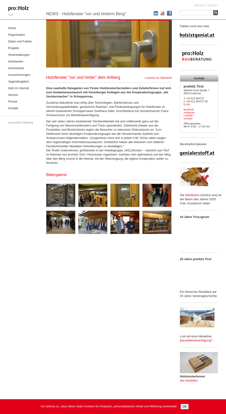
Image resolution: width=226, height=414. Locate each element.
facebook (189, 109)
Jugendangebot (18, 81)
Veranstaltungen (19, 54)
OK (184, 406)
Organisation (16, 34)
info (188, 104)
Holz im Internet (18, 88)
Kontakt (13, 108)
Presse (12, 101)
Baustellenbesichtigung (195, 340)
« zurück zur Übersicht (158, 77)
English (212, 5)
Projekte (13, 48)
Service (13, 95)
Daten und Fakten (20, 41)
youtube (188, 118)
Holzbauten (15, 61)
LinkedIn (188, 115)
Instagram (189, 112)
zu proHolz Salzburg (20, 122)
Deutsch (199, 5)
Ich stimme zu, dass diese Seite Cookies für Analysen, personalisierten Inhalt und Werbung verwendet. (109, 406)
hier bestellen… (190, 380)
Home (12, 28)
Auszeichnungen (19, 74)
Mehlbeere (192, 195)
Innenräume (16, 68)
